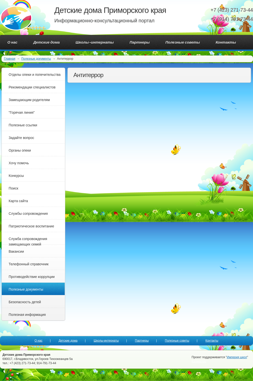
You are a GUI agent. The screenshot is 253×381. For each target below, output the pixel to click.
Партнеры (142, 340)
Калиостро (199, 361)
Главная (9, 58)
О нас (38, 340)
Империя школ (237, 357)
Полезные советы (177, 340)
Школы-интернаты (106, 340)
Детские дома (68, 340)
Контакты (211, 340)
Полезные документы (36, 58)
